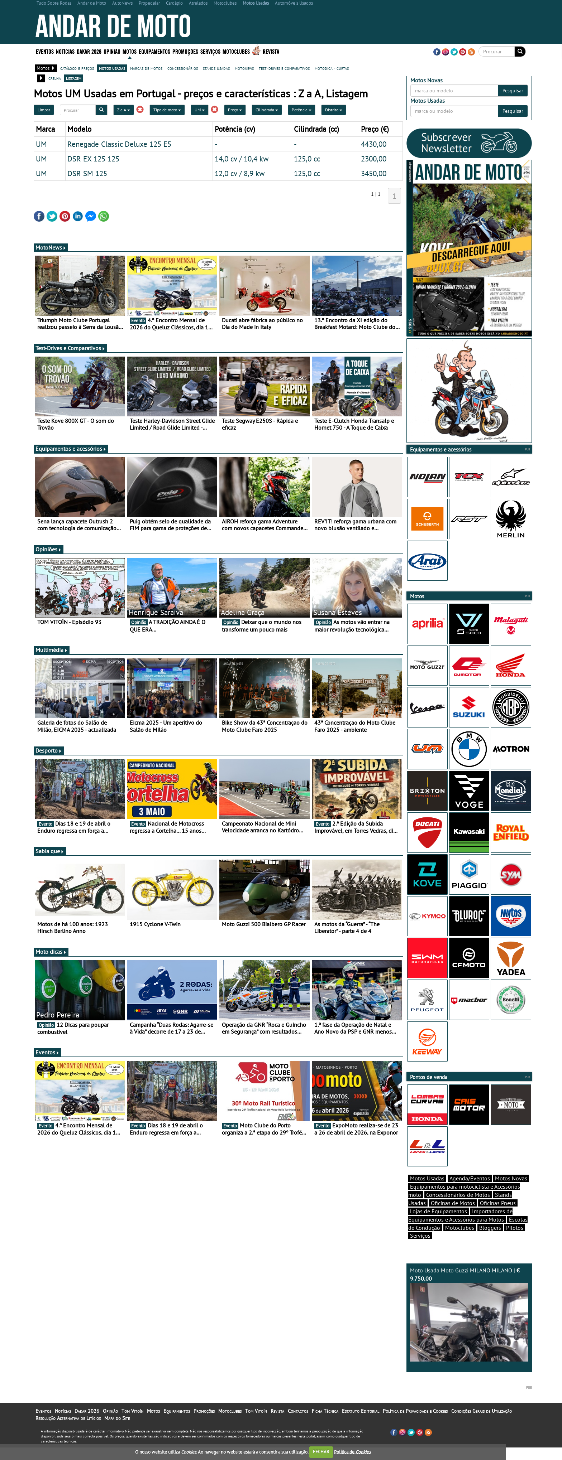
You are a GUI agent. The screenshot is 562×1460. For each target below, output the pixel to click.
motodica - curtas (332, 68)
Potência (301, 109)
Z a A (123, 109)
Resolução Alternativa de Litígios (68, 1430)
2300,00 (373, 159)
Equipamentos (154, 51)
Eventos (45, 51)
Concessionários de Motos (458, 1207)
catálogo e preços (77, 68)
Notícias (65, 51)
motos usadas (112, 68)
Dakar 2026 (89, 51)
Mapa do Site (117, 1430)
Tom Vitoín (132, 1423)
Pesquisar (513, 90)
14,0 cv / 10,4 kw (241, 159)
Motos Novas (511, 1190)
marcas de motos (146, 68)
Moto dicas (51, 951)
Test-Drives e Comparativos (70, 348)
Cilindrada (267, 109)
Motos (130, 51)
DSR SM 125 (87, 173)
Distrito (333, 109)
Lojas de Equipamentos (438, 1223)
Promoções (185, 51)
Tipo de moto (167, 109)
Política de (352, 1452)
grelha (54, 78)
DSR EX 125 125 (93, 159)
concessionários (182, 68)
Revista (271, 51)
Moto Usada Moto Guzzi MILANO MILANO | (469, 1326)
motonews (244, 68)
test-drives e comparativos (284, 68)
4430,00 (373, 144)
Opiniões (48, 549)
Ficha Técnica (325, 1423)
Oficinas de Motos (453, 1215)
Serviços (210, 51)
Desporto (48, 750)
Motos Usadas (427, 1190)
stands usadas (216, 68)
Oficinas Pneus (498, 1215)
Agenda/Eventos (469, 1190)
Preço (235, 109)
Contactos (298, 1423)
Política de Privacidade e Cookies (415, 1423)
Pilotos (514, 1240)
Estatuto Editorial (360, 1423)
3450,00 (373, 173)
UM (200, 109)
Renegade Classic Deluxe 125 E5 (119, 144)
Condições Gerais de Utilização (481, 1423)
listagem (73, 78)
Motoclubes (236, 51)
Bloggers (490, 1240)
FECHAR (321, 1452)
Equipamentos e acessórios (70, 448)
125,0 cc (307, 159)
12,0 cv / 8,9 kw (240, 173)
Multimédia (51, 649)
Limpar (44, 109)
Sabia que (49, 851)
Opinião (112, 51)
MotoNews (50, 247)
